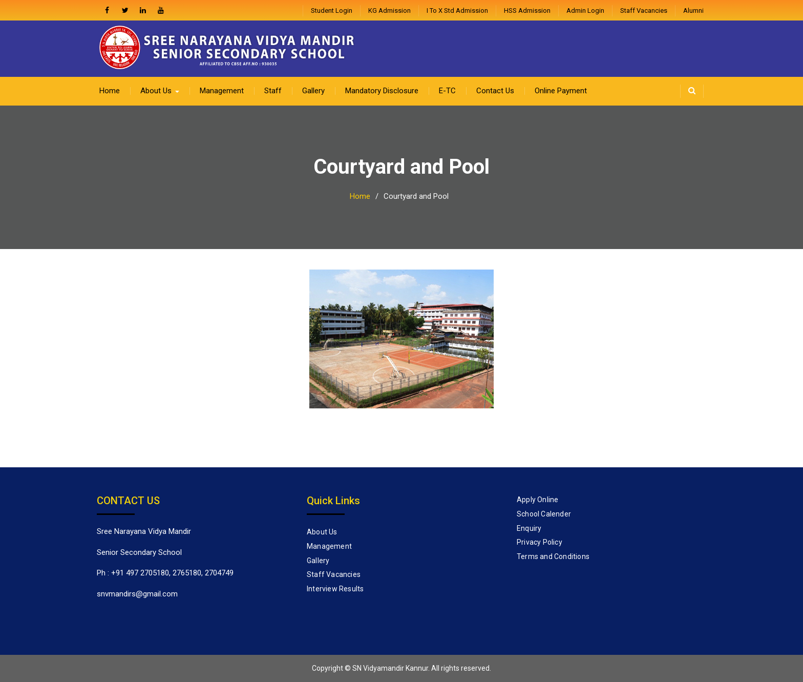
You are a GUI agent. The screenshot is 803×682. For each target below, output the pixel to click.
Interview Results (335, 589)
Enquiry (529, 528)
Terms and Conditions (553, 556)
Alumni (693, 10)
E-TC (447, 90)
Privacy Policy (539, 542)
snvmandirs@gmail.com (137, 593)
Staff (273, 90)
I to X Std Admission (457, 10)
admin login (585, 10)
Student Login (331, 10)
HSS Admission (527, 10)
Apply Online (537, 499)
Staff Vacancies (643, 10)
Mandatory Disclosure (381, 90)
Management (222, 90)
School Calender (544, 514)
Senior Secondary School (139, 552)
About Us (156, 90)
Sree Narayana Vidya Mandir (144, 531)
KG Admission (389, 10)
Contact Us (495, 90)
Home (109, 90)
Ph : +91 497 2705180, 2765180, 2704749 (165, 572)
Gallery (313, 90)
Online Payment (561, 90)
